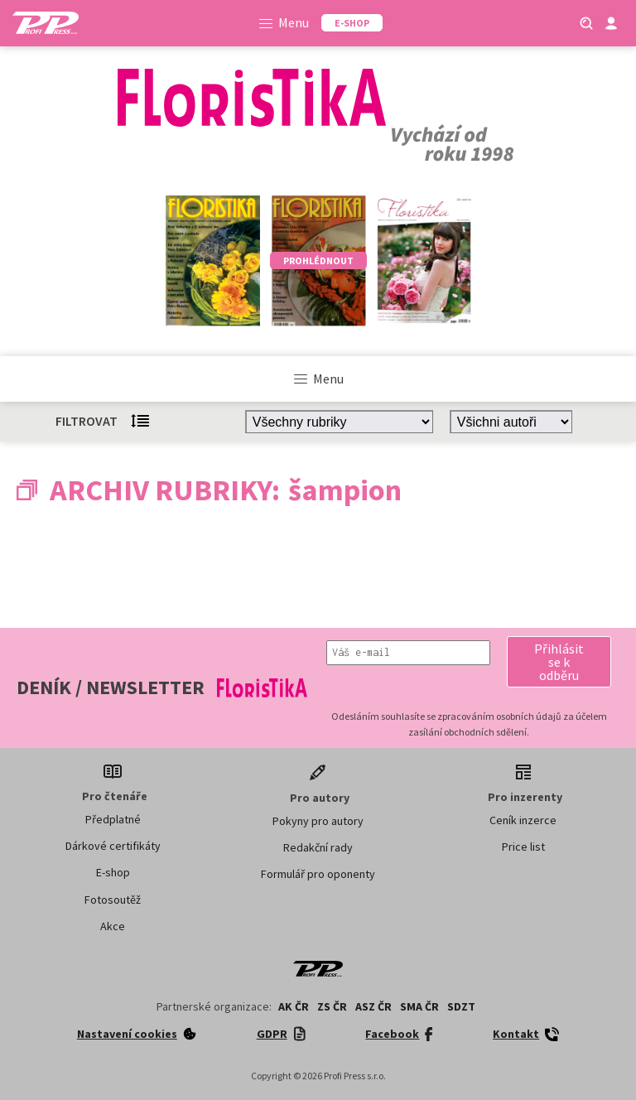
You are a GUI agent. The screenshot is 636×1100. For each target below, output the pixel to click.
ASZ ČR (373, 1006)
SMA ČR (419, 1006)
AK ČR (293, 1006)
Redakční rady (318, 847)
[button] (559, 662)
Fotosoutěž (112, 899)
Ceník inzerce (522, 820)
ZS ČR (332, 1006)
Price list (523, 846)
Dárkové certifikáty (113, 845)
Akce (112, 926)
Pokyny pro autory (318, 820)
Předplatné (113, 819)
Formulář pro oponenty (318, 873)
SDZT (461, 1006)
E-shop (113, 872)
